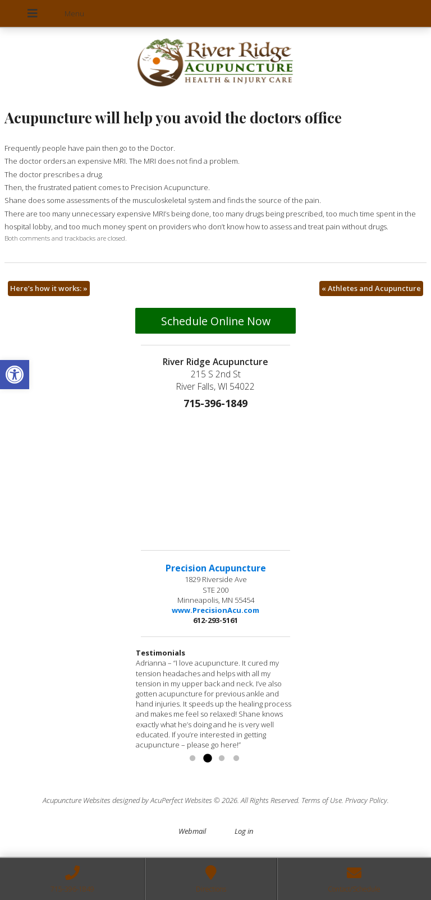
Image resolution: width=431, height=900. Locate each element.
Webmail (192, 831)
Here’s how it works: (49, 288)
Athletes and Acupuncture (371, 288)
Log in (244, 831)
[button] (14, 374)
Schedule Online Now (215, 321)
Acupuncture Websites (77, 800)
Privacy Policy (366, 800)
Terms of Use (321, 800)
